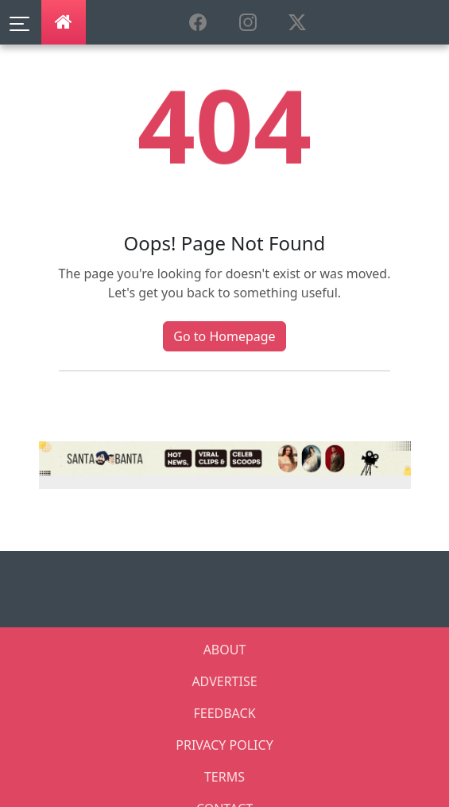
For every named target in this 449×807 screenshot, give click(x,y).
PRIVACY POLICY (224, 745)
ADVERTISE (224, 681)
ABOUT (224, 649)
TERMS (224, 777)
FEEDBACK (224, 713)
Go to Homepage (224, 336)
